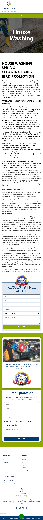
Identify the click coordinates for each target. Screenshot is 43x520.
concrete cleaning (23, 196)
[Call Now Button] (21, 516)
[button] (40, 6)
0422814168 (18, 271)
